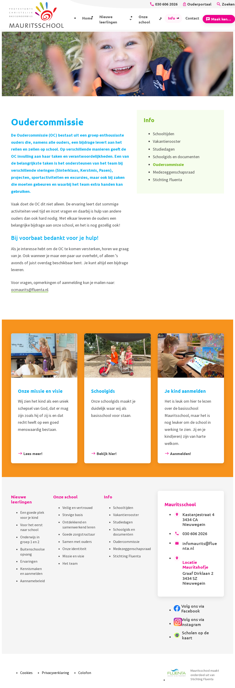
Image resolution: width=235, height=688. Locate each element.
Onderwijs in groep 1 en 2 (29, 539)
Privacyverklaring (55, 672)
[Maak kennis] (219, 19)
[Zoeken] (225, 4)
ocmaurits (19, 289)
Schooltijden (123, 507)
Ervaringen (28, 561)
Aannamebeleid (32, 580)
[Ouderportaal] (197, 4)
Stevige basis (72, 514)
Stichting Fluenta (127, 556)
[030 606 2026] (164, 4)
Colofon (84, 672)
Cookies (26, 672)
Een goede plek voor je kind (32, 515)
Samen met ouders (77, 541)
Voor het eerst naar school (31, 527)
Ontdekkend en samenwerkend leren (78, 524)
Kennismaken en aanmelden (31, 571)
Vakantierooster (126, 514)
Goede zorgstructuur (78, 534)
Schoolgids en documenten (124, 532)
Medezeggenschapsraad (132, 548)
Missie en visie (73, 556)
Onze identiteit (74, 548)
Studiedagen (123, 522)
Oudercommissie (126, 541)
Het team (70, 563)
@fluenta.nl (38, 289)
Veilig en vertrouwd (77, 507)
